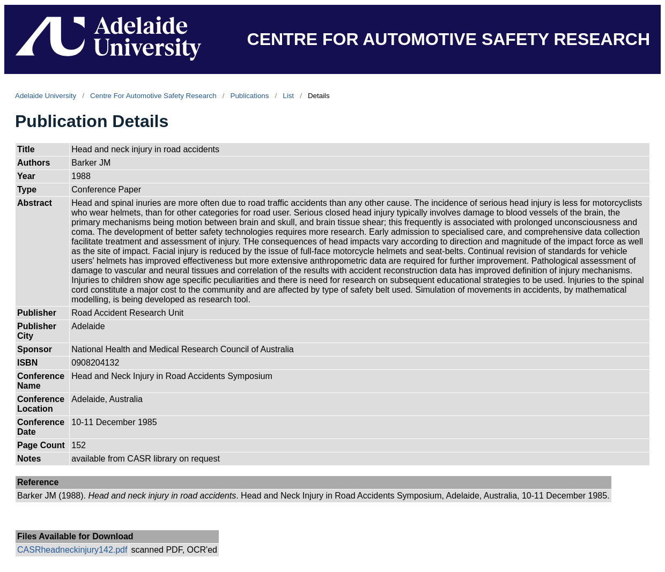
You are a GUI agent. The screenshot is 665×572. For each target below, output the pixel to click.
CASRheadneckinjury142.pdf (72, 549)
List (288, 96)
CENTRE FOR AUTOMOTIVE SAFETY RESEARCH (448, 39)
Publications (250, 96)
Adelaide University (45, 96)
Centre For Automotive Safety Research (153, 96)
